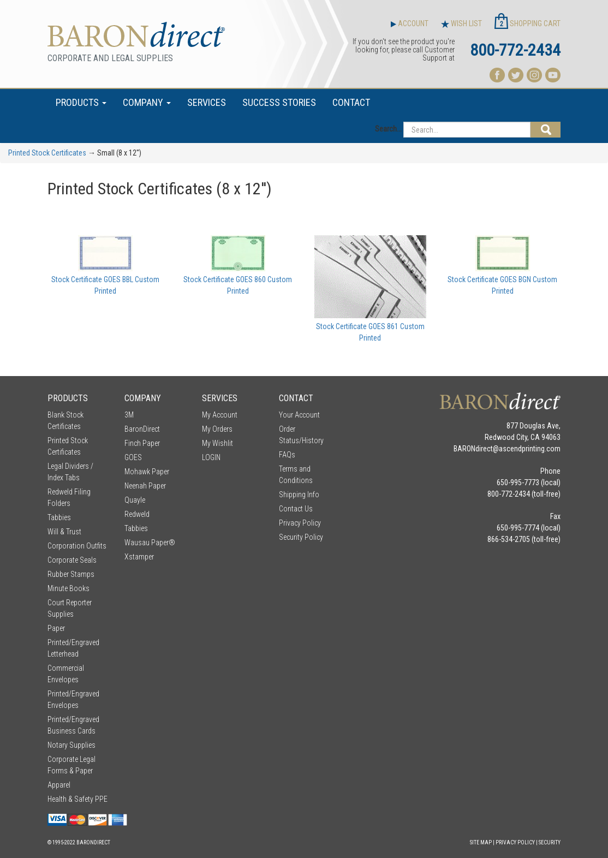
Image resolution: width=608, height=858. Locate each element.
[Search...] (466, 130)
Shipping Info (299, 494)
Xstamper (139, 556)
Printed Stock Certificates (47, 152)
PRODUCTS (81, 102)
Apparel (58, 784)
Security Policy (301, 537)
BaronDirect (142, 429)
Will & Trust (64, 531)
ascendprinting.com (530, 448)
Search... (388, 128)
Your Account (299, 414)
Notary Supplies (71, 745)
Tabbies (59, 517)
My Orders (217, 429)
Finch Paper (142, 443)
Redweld (137, 514)
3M (129, 414)
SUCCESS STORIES (279, 102)
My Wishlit (217, 443)
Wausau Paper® (149, 542)
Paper (56, 628)
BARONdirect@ (476, 448)
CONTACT (351, 102)
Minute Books (68, 588)
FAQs (287, 454)
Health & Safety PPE (77, 799)
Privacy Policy (300, 523)
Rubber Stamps (70, 574)
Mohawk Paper (146, 471)
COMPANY (147, 102)
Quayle (134, 500)
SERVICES (206, 102)
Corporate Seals (72, 560)
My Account (219, 414)
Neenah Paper (145, 485)
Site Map (481, 842)
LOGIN (211, 457)
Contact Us (296, 508)
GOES (133, 457)
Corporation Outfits (76, 545)
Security (550, 842)
